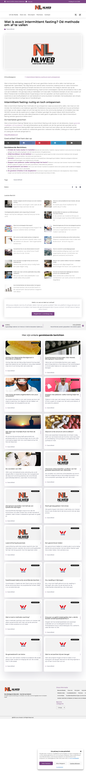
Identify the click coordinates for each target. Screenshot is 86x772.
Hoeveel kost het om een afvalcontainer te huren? (26, 250)
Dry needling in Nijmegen (54, 581)
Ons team (31, 15)
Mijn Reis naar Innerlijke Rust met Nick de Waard (20, 433)
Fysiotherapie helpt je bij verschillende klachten (22, 581)
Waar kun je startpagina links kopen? (23, 226)
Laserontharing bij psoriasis (15, 544)
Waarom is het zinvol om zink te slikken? (59, 433)
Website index (61, 694)
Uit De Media (13, 15)
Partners (40, 15)
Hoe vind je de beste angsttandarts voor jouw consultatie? (22, 396)
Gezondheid (10, 30)
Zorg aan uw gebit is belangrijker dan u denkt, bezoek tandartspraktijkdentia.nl (61, 619)
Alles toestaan (46, 763)
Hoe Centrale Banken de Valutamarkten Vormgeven (27, 286)
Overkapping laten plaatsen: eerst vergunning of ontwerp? (20, 213)
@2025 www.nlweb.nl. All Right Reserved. (23, 718)
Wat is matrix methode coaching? (18, 618)
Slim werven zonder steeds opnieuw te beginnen (26, 238)
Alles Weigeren (60, 763)
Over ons (23, 15)
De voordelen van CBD (14, 470)
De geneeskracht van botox (18, 168)
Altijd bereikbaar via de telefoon (19, 155)
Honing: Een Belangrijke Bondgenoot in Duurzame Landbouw (20, 359)
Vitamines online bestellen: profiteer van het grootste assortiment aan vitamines (61, 470)
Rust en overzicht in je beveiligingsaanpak (64, 250)
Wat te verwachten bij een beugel (57, 655)
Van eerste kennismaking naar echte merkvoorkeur (66, 238)
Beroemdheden (61, 691)
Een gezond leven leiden (53, 544)
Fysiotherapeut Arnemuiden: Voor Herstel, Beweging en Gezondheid (60, 359)
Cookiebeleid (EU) (71, 694)
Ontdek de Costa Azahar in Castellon (21, 151)
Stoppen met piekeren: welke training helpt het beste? (28, 164)
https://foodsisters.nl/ (11, 136)
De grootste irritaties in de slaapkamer (22, 172)
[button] (81, 751)
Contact (47, 15)
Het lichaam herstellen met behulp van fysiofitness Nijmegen (19, 507)
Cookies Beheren (75, 763)
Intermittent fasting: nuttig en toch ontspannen (43, 78)
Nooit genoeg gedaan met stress (57, 507)
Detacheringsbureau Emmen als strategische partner (67, 226)
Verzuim (11, 159)
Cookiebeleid (59, 767)
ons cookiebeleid (74, 758)
